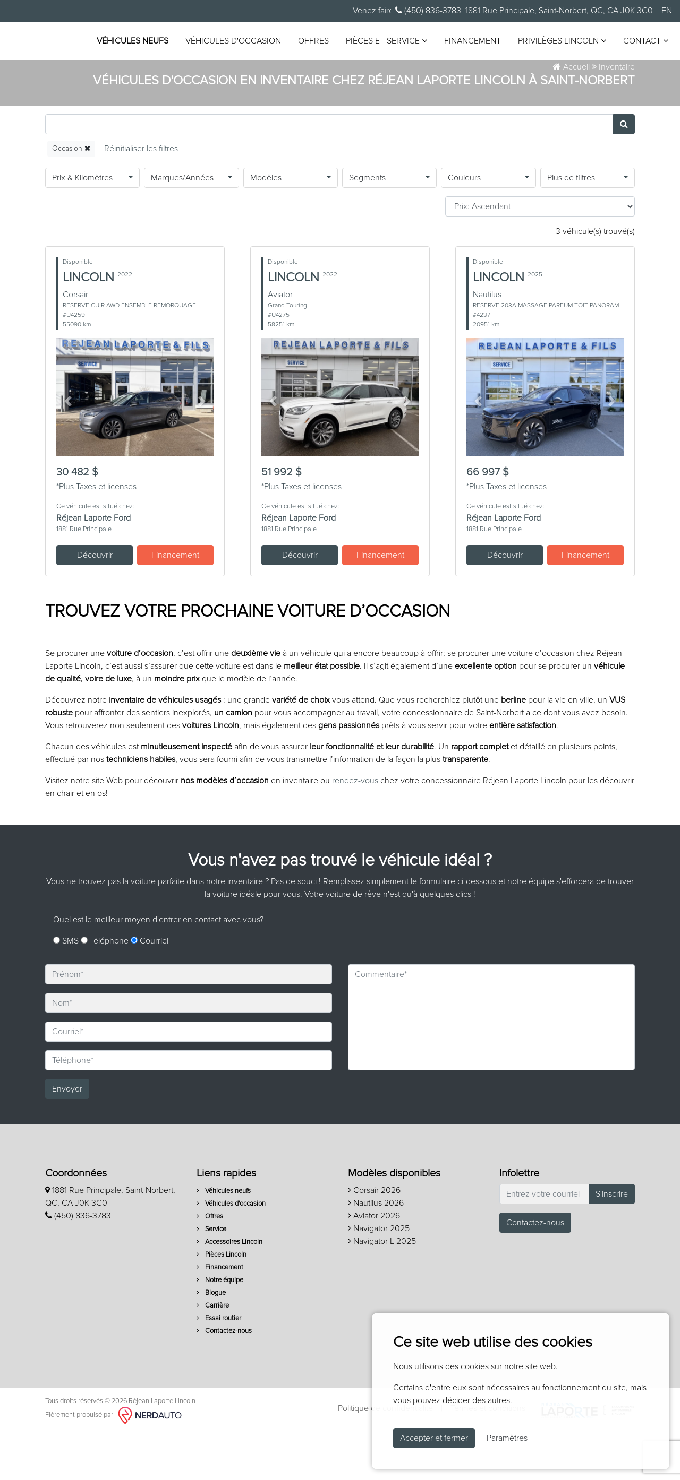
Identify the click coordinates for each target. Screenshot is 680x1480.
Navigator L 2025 (382, 1289)
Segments (367, 225)
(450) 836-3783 (428, 10)
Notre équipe (220, 1328)
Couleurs (464, 225)
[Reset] (141, 196)
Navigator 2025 (379, 1276)
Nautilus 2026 (376, 1251)
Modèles (266, 225)
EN (666, 10)
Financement (541, 32)
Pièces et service (455, 32)
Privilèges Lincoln (209, 53)
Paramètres (507, 1438)
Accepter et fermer (434, 1438)
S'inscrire (612, 1241)
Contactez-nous (224, 1378)
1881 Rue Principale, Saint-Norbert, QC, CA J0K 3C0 (559, 10)
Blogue (211, 1340)
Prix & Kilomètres (82, 225)
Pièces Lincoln (221, 1302)
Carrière (213, 1353)
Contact (293, 53)
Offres (382, 32)
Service (211, 1277)
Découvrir (95, 603)
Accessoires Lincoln (229, 1289)
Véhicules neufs (201, 32)
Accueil (571, 114)
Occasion (71, 196)
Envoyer (67, 1136)
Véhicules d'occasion (302, 32)
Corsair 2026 (374, 1238)
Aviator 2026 (374, 1263)
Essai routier (219, 1366)
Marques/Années (182, 225)
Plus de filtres (571, 225)
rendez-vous (355, 828)
